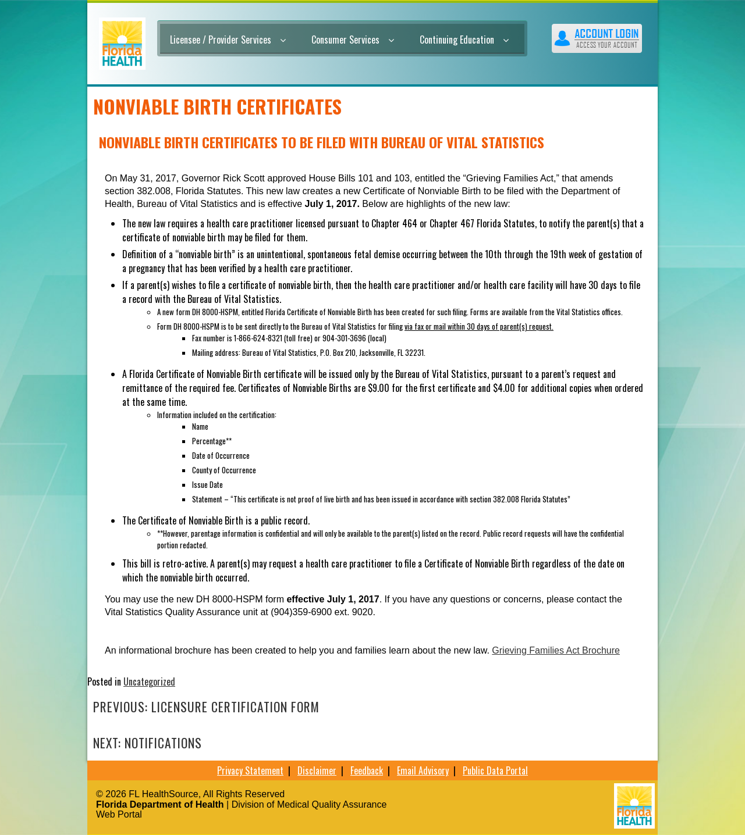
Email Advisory (423, 770)
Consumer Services (352, 40)
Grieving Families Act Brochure (556, 650)
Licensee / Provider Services (228, 40)
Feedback (366, 770)
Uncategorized (149, 681)
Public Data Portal (495, 770)
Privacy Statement (250, 770)
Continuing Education (464, 40)
